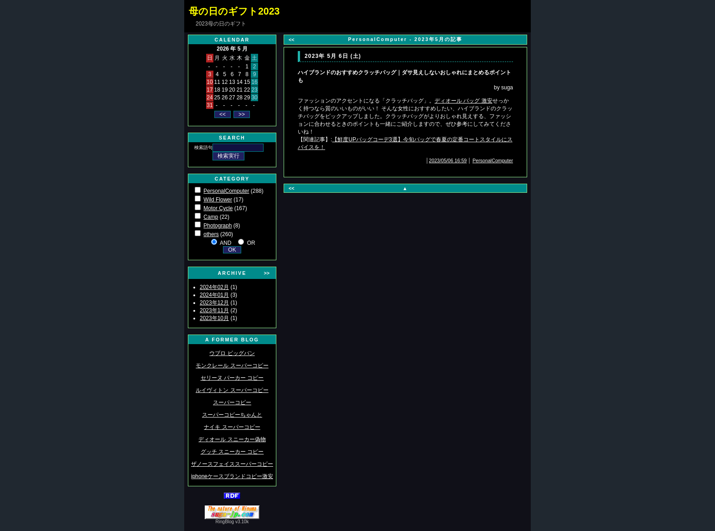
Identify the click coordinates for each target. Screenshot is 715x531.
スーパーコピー (232, 402)
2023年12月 (214, 302)
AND (225, 243)
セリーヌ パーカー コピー (232, 378)
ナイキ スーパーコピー (232, 427)
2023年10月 (214, 318)
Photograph (217, 225)
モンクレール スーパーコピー (232, 365)
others (210, 234)
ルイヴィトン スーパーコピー (232, 390)
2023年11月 (214, 310)
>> (266, 273)
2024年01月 (214, 295)
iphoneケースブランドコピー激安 (232, 476)
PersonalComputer (226, 191)
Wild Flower (217, 199)
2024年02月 (214, 287)
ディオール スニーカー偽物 (231, 439)
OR (251, 243)
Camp (210, 217)
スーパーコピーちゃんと (232, 415)
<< (291, 39)
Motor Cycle (218, 208)
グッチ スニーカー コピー (232, 452)
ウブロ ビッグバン (231, 353)
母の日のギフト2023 (234, 11)
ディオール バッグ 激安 (463, 101)
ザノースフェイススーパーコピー (232, 464)
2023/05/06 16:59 (448, 160)
